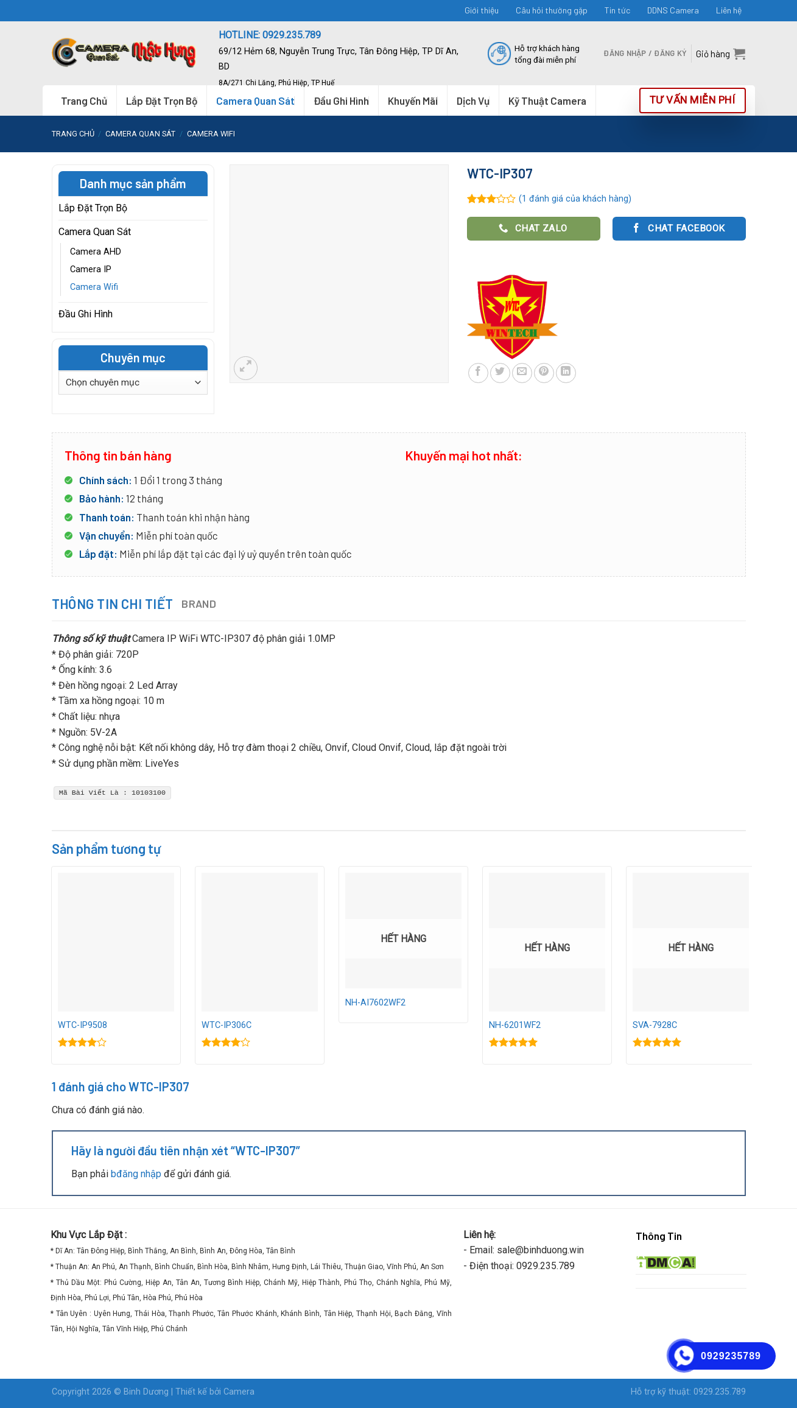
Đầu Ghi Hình (85, 314)
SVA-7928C (655, 1025)
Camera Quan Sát (140, 133)
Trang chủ (73, 133)
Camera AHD (95, 252)
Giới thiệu (482, 10)
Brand (198, 603)
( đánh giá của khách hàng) (575, 199)
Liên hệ (729, 10)
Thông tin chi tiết (113, 603)
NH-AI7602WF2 (375, 1003)
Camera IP (90, 269)
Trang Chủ (84, 100)
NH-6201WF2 (515, 1025)
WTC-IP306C (226, 1025)
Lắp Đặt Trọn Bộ (161, 100)
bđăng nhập (136, 1174)
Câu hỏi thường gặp (552, 10)
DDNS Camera (673, 10)
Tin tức (617, 10)
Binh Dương (146, 1392)
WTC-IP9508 (82, 1025)
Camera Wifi (211, 133)
